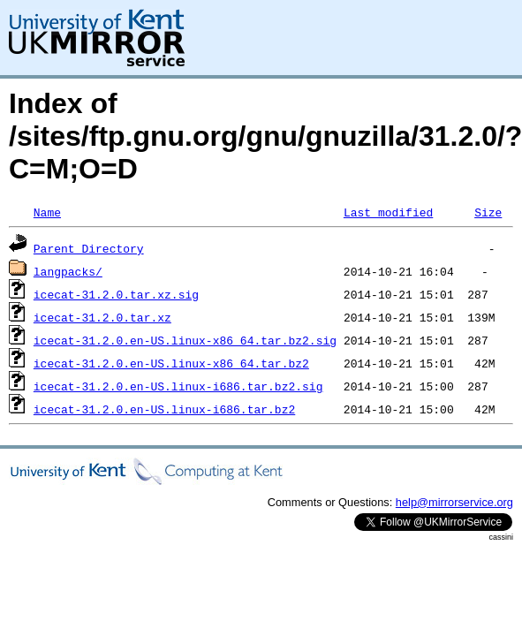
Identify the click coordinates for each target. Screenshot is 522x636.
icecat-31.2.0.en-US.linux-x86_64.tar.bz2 (171, 363)
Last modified (388, 212)
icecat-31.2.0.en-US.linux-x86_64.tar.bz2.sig (185, 340)
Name (47, 212)
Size (488, 212)
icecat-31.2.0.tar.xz (102, 317)
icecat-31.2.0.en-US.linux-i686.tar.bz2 (164, 409)
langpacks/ (68, 271)
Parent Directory (89, 248)
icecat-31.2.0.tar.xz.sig (116, 294)
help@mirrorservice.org (454, 502)
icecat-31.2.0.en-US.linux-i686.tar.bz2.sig (178, 386)
